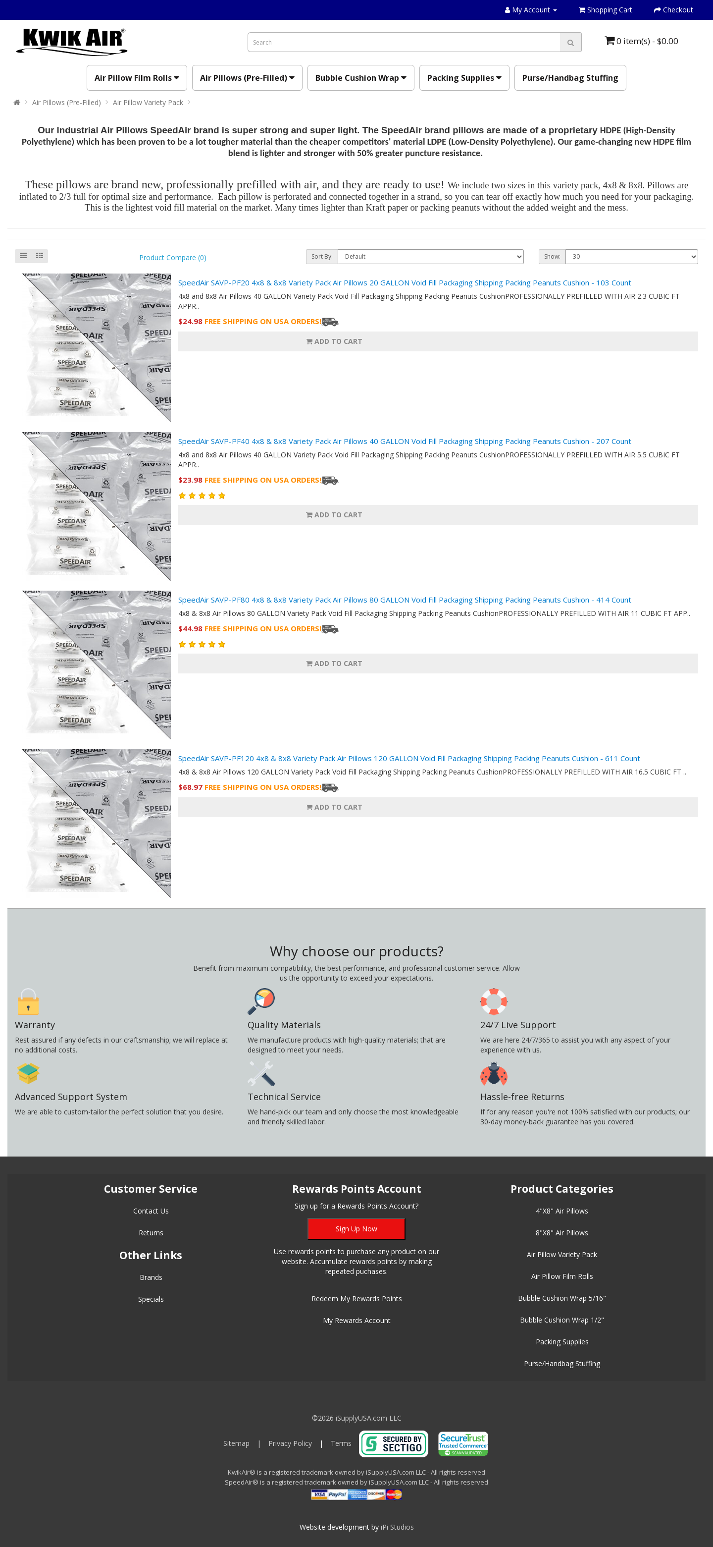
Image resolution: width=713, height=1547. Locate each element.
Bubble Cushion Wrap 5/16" (562, 1298)
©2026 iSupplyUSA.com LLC (357, 1418)
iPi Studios (397, 1527)
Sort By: (322, 256)
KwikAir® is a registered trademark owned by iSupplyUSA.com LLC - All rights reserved (356, 1472)
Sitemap (236, 1443)
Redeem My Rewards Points (356, 1298)
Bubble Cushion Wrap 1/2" (562, 1320)
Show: (552, 256)
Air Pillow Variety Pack (148, 102)
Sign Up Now (356, 1228)
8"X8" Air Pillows (562, 1232)
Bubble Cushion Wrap (361, 77)
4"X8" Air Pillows (562, 1211)
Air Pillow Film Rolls (137, 77)
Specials (151, 1299)
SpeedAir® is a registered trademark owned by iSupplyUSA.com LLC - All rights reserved (356, 1482)
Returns (151, 1232)
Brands (151, 1277)
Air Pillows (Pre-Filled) (247, 77)
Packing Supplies (464, 77)
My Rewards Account (357, 1320)
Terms (341, 1443)
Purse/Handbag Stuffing (570, 77)
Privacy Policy (290, 1443)
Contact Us (151, 1211)
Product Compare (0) (172, 257)
